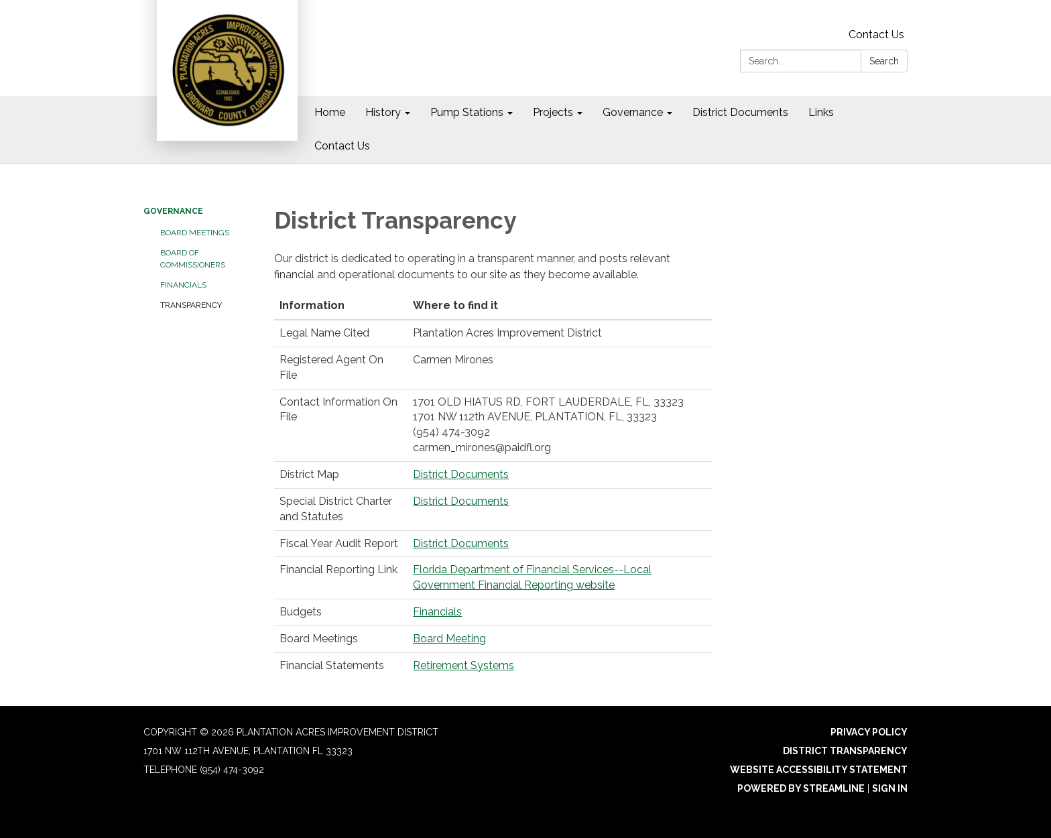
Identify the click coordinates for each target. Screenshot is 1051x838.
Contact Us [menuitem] (342, 145)
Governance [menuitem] (633, 112)
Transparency (191, 305)
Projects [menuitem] (553, 112)
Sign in (890, 788)
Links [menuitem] (821, 112)
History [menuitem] (383, 112)
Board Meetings (194, 232)
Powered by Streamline (801, 788)
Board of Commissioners (192, 259)
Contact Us (876, 34)
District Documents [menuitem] (740, 112)
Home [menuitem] (329, 112)
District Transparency (845, 750)
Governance (173, 211)
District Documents (461, 474)
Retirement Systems (463, 665)
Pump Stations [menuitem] (466, 112)
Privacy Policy (869, 732)
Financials (183, 285)
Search (884, 61)
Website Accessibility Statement (819, 769)
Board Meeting (449, 638)
